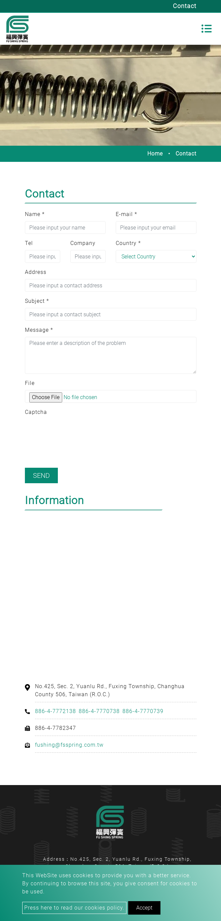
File (30, 383)
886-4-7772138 (55, 711)
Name (35, 214)
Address (35, 272)
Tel (29, 243)
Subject (37, 301)
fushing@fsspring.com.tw (69, 745)
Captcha (36, 412)
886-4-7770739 (142, 711)
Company (83, 243)
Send (41, 475)
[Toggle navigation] (206, 28)
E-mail (126, 214)
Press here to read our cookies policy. (74, 908)
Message (39, 330)
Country (128, 243)
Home (155, 153)
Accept (144, 908)
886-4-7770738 (99, 711)
